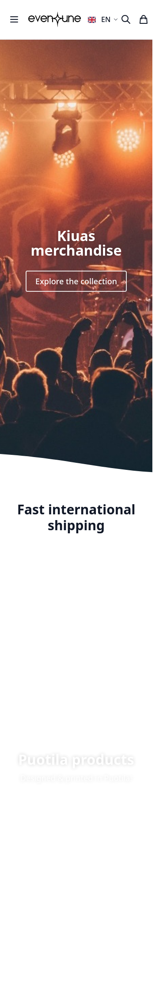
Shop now (76, 814)
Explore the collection (76, 281)
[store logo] (54, 19)
